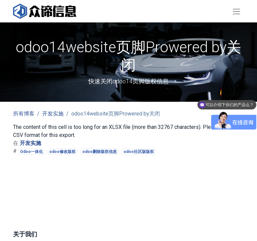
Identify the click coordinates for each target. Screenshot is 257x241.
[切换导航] (236, 11)
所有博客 (23, 113)
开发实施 (53, 113)
